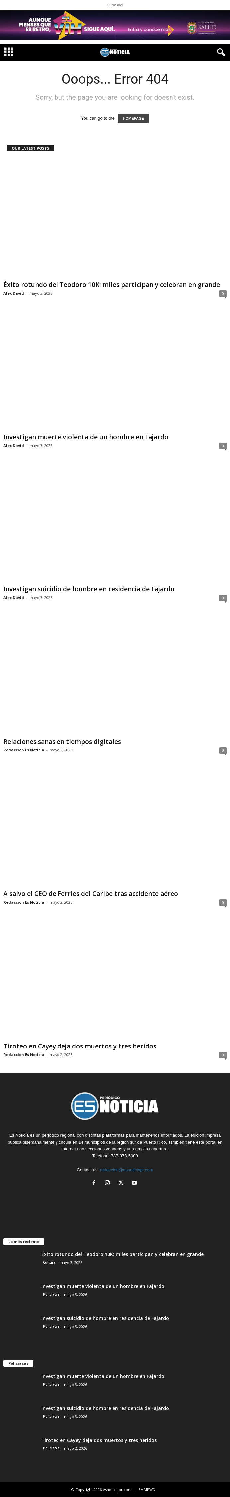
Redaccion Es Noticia (23, 750)
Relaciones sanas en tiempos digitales (62, 741)
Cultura (49, 1262)
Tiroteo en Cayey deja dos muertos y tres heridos (79, 1046)
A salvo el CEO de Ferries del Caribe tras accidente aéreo (90, 893)
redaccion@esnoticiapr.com (126, 1169)
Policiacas (51, 1294)
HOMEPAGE (133, 118)
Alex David (13, 293)
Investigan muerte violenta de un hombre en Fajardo (85, 437)
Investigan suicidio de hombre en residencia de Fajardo (88, 589)
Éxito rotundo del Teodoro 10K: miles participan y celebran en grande (111, 284)
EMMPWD (146, 1489)
